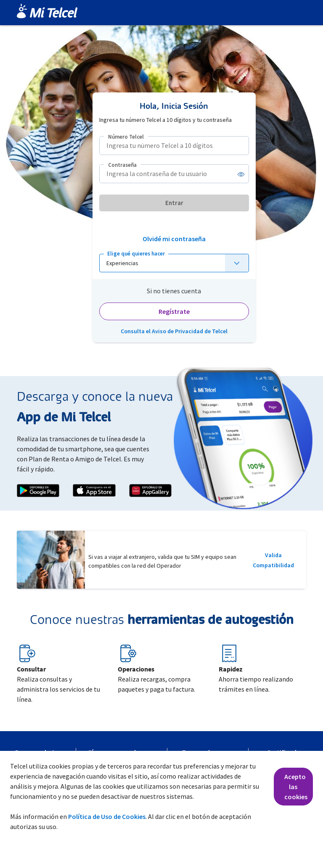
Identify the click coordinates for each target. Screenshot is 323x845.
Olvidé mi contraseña (174, 238)
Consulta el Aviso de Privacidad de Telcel (174, 331)
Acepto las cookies (295, 786)
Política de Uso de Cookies (107, 816)
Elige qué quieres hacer (136, 253)
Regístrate (174, 311)
